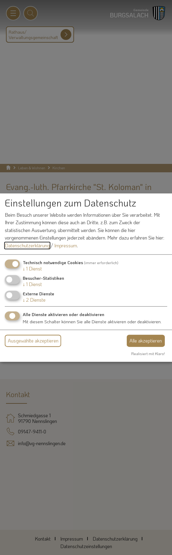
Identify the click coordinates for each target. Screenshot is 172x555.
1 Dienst (32, 268)
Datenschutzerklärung (27, 245)
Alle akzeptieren (145, 341)
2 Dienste (34, 300)
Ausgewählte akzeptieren (33, 341)
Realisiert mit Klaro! (148, 353)
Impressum (65, 245)
